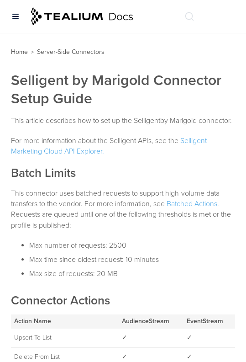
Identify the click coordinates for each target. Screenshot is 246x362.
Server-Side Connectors (71, 52)
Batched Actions (192, 203)
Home (19, 52)
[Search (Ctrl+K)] (189, 16)
